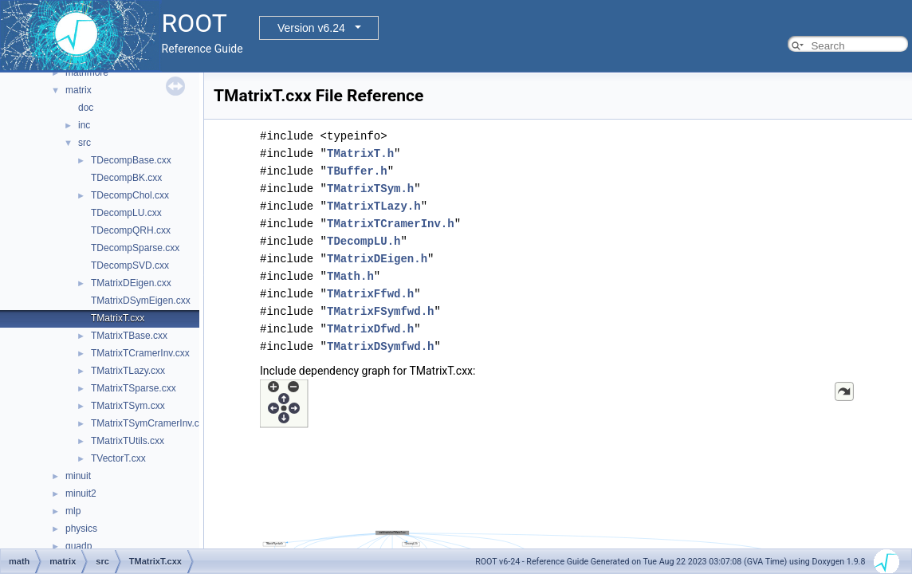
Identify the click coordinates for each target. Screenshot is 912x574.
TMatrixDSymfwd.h (380, 346)
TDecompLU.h (363, 241)
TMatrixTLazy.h (374, 206)
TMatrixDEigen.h (377, 258)
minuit (78, 476)
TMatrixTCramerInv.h (390, 223)
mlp (73, 511)
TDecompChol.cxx (130, 195)
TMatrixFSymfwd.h (380, 311)
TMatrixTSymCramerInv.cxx (150, 423)
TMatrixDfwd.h (370, 328)
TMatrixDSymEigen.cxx (141, 300)
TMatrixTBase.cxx (129, 335)
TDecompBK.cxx (126, 177)
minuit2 (80, 493)
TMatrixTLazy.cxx (128, 370)
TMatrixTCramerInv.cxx (140, 353)
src (84, 142)
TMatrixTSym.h (370, 188)
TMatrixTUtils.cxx (127, 440)
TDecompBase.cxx (131, 160)
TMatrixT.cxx (117, 318)
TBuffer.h (357, 171)
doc (85, 107)
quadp (78, 546)
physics (81, 528)
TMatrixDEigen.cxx (131, 283)
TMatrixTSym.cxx (128, 405)
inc (84, 125)
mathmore (86, 72)
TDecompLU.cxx (126, 212)
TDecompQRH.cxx (131, 230)
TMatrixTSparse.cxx (133, 388)
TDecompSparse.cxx (135, 248)
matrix (78, 90)
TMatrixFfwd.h (370, 293)
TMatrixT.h (360, 153)
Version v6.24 (311, 28)
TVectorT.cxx (118, 458)
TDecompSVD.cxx (130, 265)
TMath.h (350, 276)
